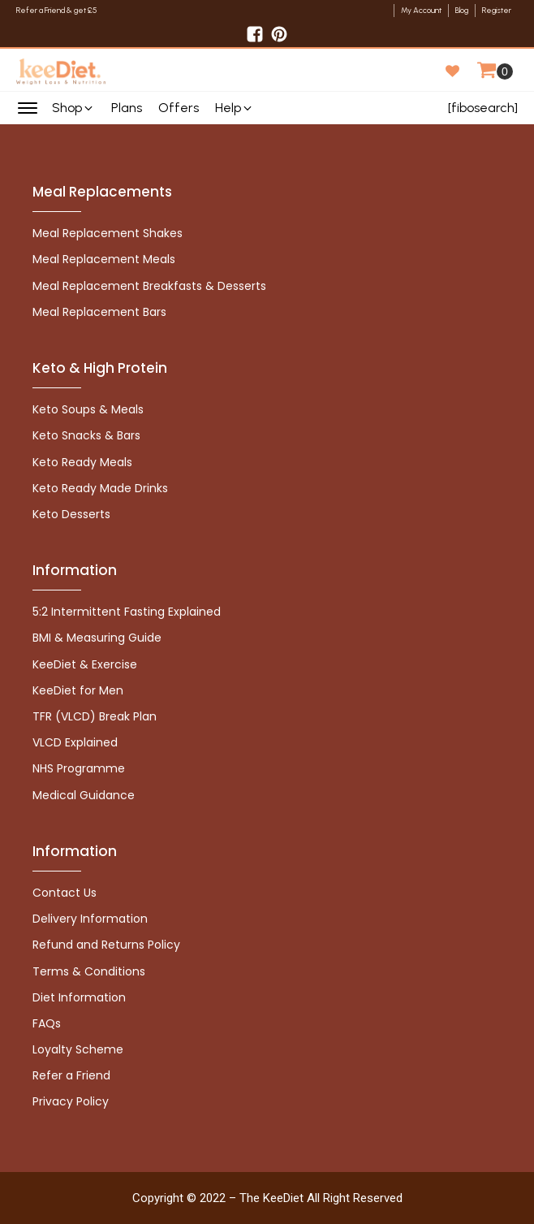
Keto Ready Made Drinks (100, 488)
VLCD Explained (75, 742)
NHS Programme (78, 768)
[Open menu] (27, 108)
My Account (421, 10)
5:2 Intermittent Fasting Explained (126, 611)
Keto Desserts (71, 514)
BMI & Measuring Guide (96, 637)
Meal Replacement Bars (99, 312)
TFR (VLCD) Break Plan (94, 716)
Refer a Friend (71, 1075)
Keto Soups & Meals (88, 409)
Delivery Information (90, 918)
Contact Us (64, 892)
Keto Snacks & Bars (86, 435)
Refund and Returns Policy (106, 944)
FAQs (46, 1023)
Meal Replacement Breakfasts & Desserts (149, 286)
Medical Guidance (83, 795)
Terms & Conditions (88, 971)
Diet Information (79, 997)
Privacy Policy (70, 1101)
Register (496, 10)
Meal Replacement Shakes (107, 233)
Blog (461, 10)
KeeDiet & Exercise (84, 664)
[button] (73, 108)
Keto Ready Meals (82, 462)
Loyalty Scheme (77, 1049)
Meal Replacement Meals (103, 259)
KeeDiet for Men (77, 690)
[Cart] (495, 71)
